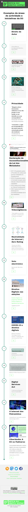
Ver (13, 38)
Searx (8, 478)
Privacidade (17, 143)
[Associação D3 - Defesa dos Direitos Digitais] (14, 4)
